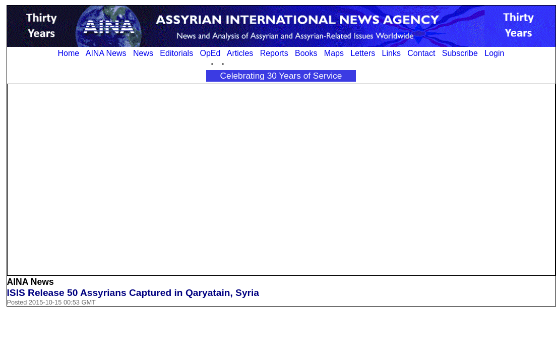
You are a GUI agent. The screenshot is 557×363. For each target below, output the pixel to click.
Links (391, 53)
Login (494, 53)
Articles (240, 53)
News (143, 53)
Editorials (176, 53)
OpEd (210, 53)
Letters (362, 53)
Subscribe (460, 53)
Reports (274, 53)
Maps (334, 53)
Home (69, 53)
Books (306, 53)
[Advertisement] (96, 178)
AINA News (106, 53)
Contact (421, 53)
